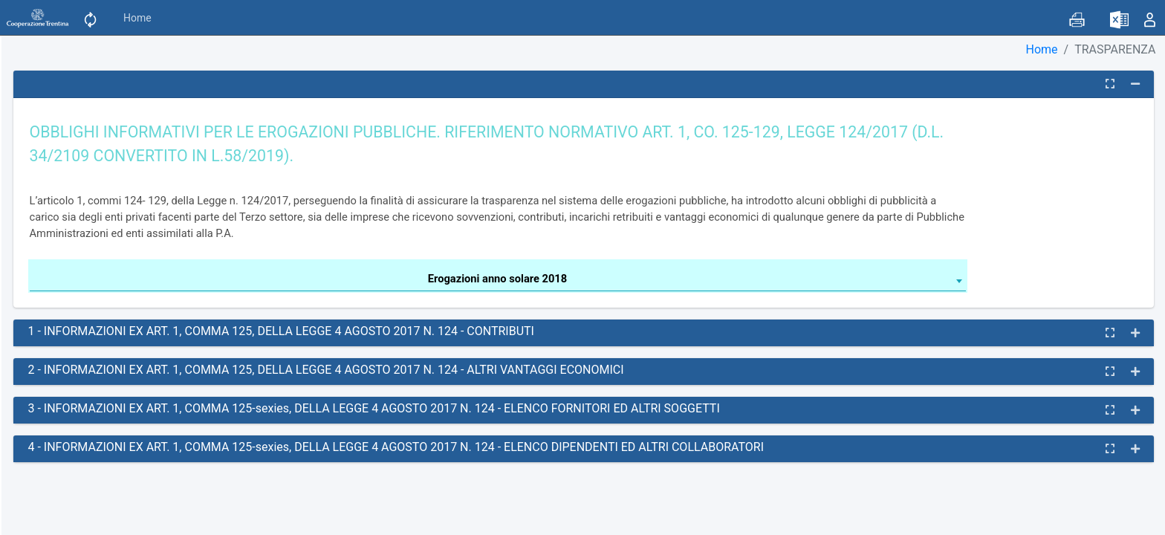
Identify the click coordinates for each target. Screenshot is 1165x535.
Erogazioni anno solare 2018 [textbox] (497, 278)
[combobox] (498, 280)
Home (137, 18)
